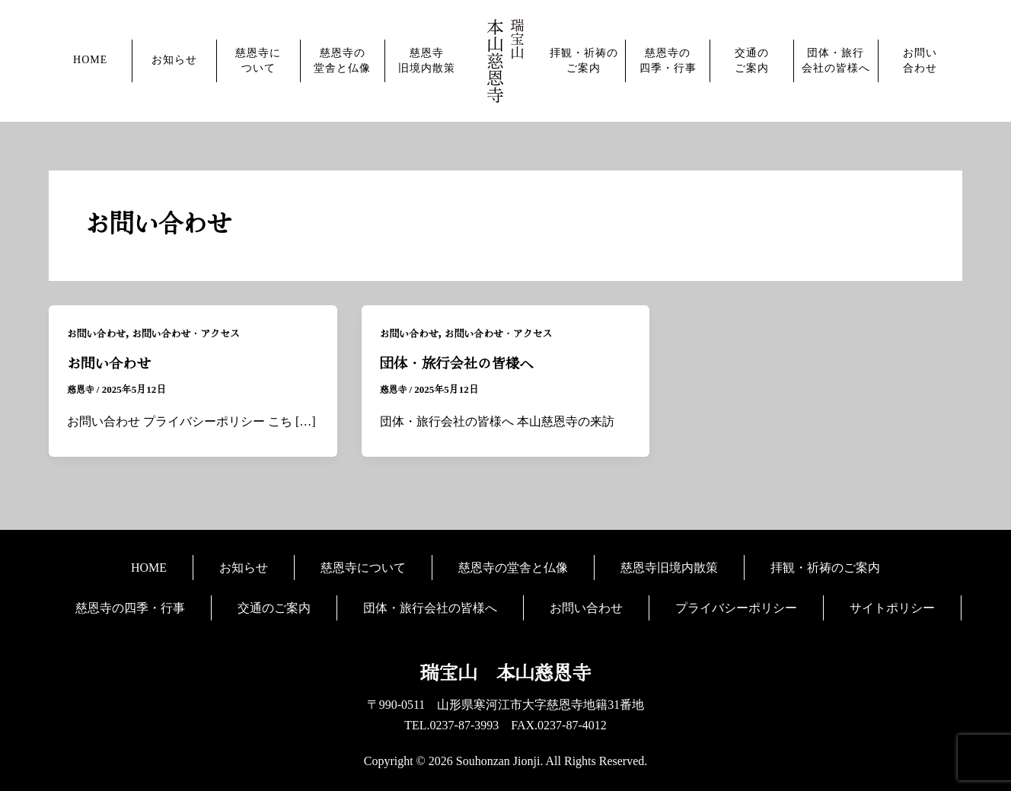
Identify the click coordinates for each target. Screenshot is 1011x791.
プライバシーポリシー (736, 607)
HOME (90, 59)
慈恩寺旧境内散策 (426, 60)
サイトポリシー (892, 607)
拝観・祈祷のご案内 (584, 60)
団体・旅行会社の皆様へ (836, 60)
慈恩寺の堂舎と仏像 (342, 60)
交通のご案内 (752, 60)
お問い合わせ (920, 60)
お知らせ (174, 59)
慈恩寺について (258, 60)
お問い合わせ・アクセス (195, 334)
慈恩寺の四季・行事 (668, 60)
